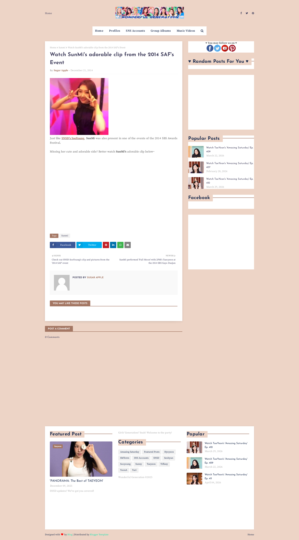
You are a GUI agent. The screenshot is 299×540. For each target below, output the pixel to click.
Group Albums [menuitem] (161, 31)
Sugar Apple (61, 70)
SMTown (124, 458)
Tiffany (164, 464)
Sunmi (62, 47)
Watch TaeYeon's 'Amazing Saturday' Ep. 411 (226, 476)
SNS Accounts (141, 458)
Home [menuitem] (99, 31)
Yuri (134, 470)
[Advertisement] (221, 102)
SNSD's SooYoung (73, 138)
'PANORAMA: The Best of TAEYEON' (76, 481)
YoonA (123, 470)
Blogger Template (99, 534)
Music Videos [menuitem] (186, 31)
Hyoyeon (169, 451)
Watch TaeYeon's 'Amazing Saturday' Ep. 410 (229, 181)
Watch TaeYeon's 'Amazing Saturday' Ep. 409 (229, 149)
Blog (69, 534)
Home (48, 13)
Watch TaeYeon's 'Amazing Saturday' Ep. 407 (229, 165)
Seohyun (168, 458)
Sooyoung (125, 464)
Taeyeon (151, 464)
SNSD (156, 458)
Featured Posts (151, 451)
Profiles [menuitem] (114, 31)
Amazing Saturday (129, 451)
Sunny (138, 464)
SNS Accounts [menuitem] (135, 31)
